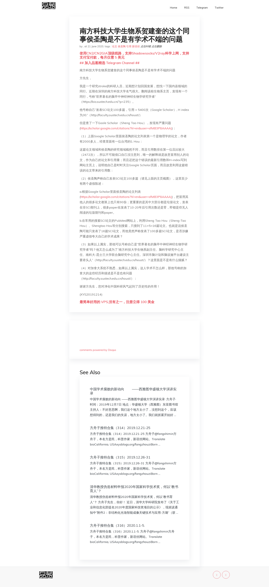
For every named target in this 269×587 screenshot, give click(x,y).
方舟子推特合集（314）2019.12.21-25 (120, 428)
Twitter (219, 7)
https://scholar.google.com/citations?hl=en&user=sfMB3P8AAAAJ (126, 128)
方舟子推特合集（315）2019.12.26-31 (120, 457)
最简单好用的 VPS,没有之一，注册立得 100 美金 (117, 302)
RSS (186, 7)
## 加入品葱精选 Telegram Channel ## (109, 63)
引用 (128, 46)
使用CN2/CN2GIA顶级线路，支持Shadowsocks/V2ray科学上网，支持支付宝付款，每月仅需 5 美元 (134, 55)
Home (173, 7)
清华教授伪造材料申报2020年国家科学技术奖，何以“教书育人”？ (134, 489)
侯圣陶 (122, 46)
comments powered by (98, 350)
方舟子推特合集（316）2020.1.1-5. (117, 525)
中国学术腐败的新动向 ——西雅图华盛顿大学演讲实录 (133, 391)
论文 (114, 46)
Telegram (202, 7)
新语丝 (136, 46)
